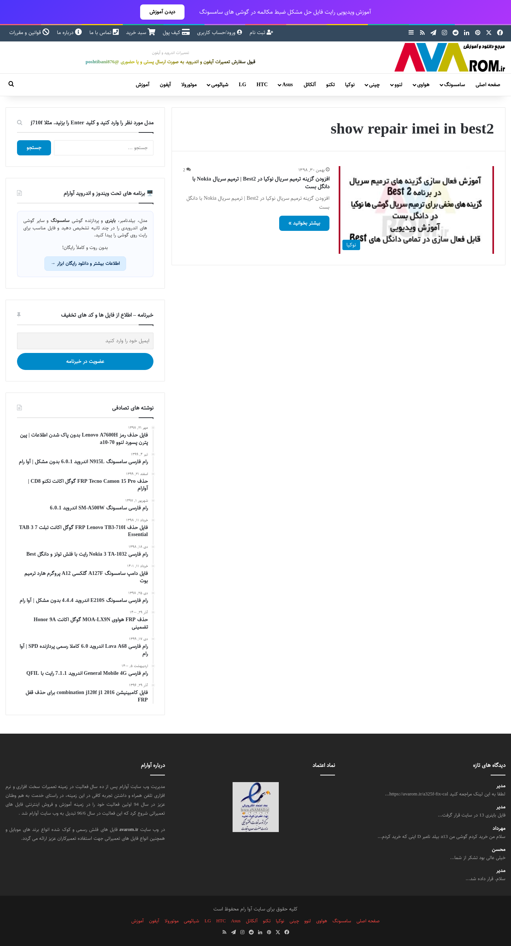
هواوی (423, 85)
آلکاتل (310, 85)
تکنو (330, 85)
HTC (262, 85)
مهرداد (499, 828)
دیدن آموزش (162, 12)
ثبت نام (261, 32)
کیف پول (176, 32)
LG (242, 85)
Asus (287, 85)
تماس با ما (104, 32)
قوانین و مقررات (29, 32)
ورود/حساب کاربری (219, 32)
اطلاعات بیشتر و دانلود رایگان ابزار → (85, 263)
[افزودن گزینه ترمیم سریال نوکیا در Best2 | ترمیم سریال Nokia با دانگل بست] (416, 210)
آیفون (165, 85)
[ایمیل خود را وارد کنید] (85, 341)
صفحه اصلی (488, 85)
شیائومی (219, 85)
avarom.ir (128, 829)
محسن (498, 850)
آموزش (142, 85)
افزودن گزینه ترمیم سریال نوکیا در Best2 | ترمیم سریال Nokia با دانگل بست (260, 183)
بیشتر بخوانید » (304, 223)
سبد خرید (140, 32)
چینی (374, 85)
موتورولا (189, 85)
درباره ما (69, 32)
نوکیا (350, 85)
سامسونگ (454, 85)
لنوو (398, 85)
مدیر (500, 786)
